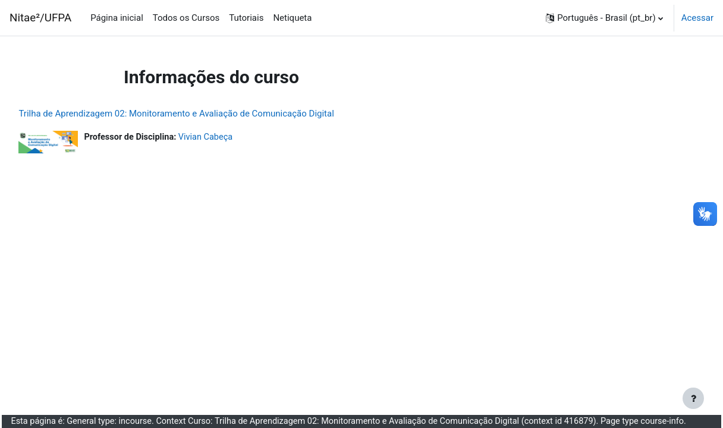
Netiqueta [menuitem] (292, 17)
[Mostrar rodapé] (693, 398)
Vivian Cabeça (236, 137)
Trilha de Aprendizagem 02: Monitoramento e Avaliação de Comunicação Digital (202, 113)
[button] (604, 18)
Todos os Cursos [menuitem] (186, 17)
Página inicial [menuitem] (116, 17)
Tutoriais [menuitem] (246, 17)
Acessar (697, 17)
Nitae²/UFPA (40, 17)
